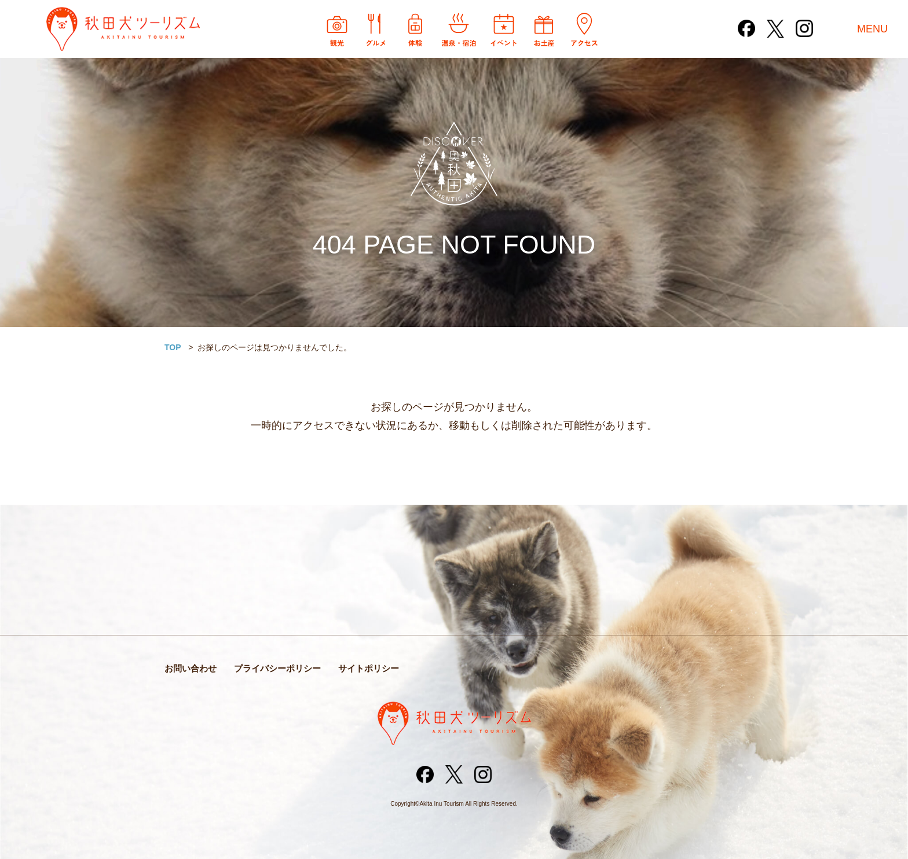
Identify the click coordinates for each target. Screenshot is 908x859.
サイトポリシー (368, 668)
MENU (872, 29)
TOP (172, 347)
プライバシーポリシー (277, 668)
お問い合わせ (190, 668)
